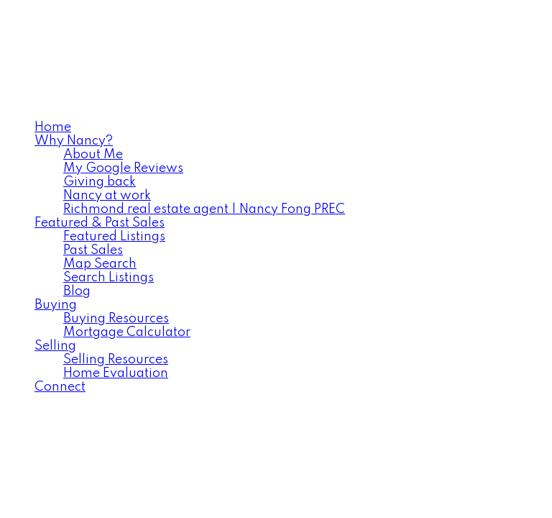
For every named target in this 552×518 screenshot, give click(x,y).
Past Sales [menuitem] (93, 250)
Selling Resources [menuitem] (115, 359)
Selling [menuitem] (55, 346)
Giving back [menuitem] (99, 182)
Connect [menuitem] (60, 387)
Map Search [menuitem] (100, 264)
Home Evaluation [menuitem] (115, 373)
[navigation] (276, 257)
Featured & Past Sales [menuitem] (99, 223)
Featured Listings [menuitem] (114, 236)
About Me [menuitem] (93, 154)
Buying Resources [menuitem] (116, 318)
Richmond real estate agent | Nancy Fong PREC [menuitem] (204, 209)
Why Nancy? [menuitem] (73, 141)
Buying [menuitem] (55, 305)
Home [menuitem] (52, 127)
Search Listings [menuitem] (108, 277)
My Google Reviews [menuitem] (123, 168)
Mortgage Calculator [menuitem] (126, 332)
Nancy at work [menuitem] (107, 195)
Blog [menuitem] (77, 291)
